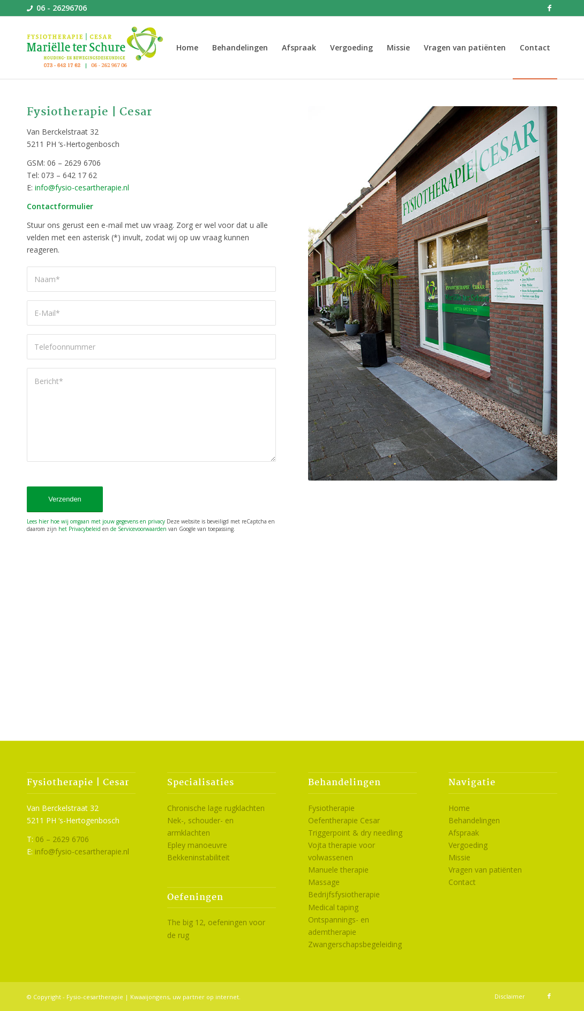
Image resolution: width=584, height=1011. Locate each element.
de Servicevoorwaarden (138, 529)
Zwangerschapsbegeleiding (355, 944)
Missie (459, 857)
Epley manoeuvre (197, 845)
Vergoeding (468, 845)
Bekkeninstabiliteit (198, 857)
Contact (462, 882)
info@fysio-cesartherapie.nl (82, 187)
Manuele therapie (338, 870)
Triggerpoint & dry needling (355, 833)
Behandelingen (474, 820)
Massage (324, 882)
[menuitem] (187, 48)
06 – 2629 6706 (62, 839)
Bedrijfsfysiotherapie (344, 894)
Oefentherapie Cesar (344, 820)
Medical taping (333, 907)
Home (459, 808)
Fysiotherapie (331, 808)
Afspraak (463, 833)
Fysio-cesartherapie (94, 997)
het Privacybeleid (79, 529)
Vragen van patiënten (485, 870)
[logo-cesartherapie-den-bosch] (95, 48)
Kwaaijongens (149, 997)
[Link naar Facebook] (549, 8)
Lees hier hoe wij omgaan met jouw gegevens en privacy (96, 521)
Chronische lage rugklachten (216, 808)
